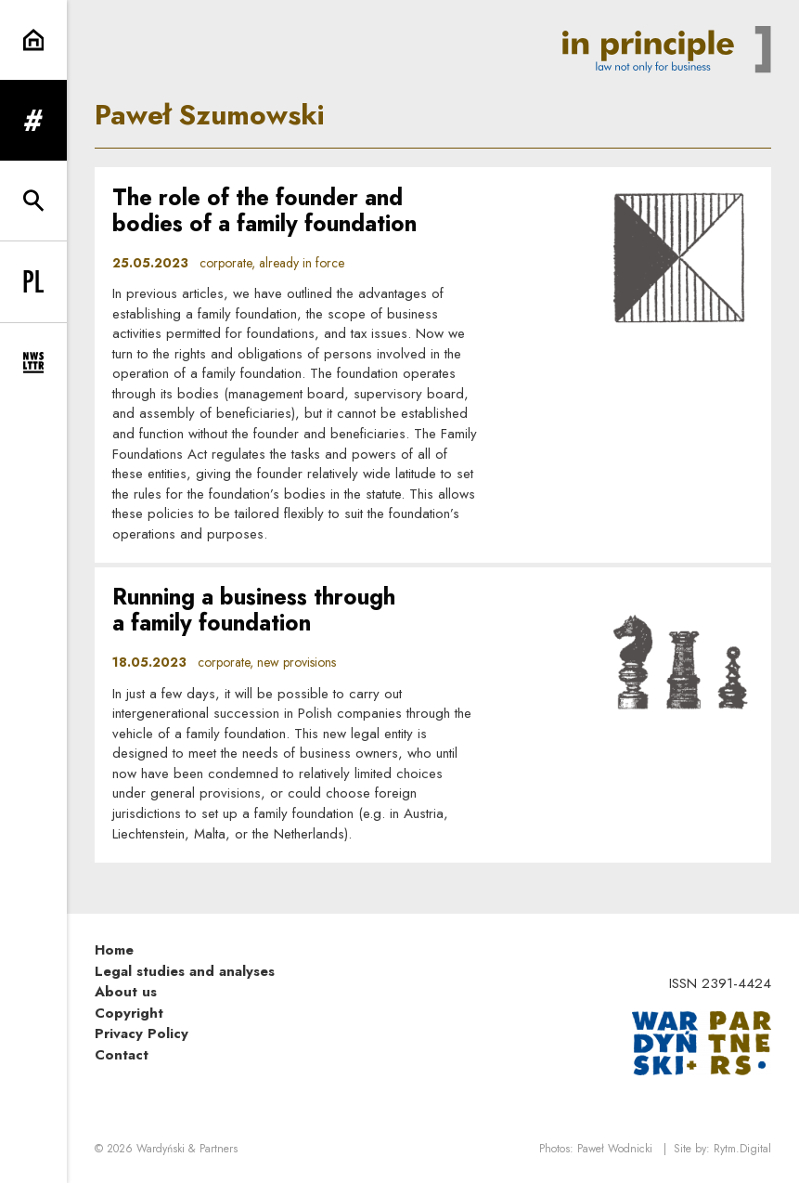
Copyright (129, 1013)
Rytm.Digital (742, 1148)
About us (126, 992)
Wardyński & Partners (187, 1148)
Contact (121, 1055)
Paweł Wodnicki (614, 1148)
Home (114, 950)
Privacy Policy (141, 1033)
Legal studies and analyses (185, 971)
